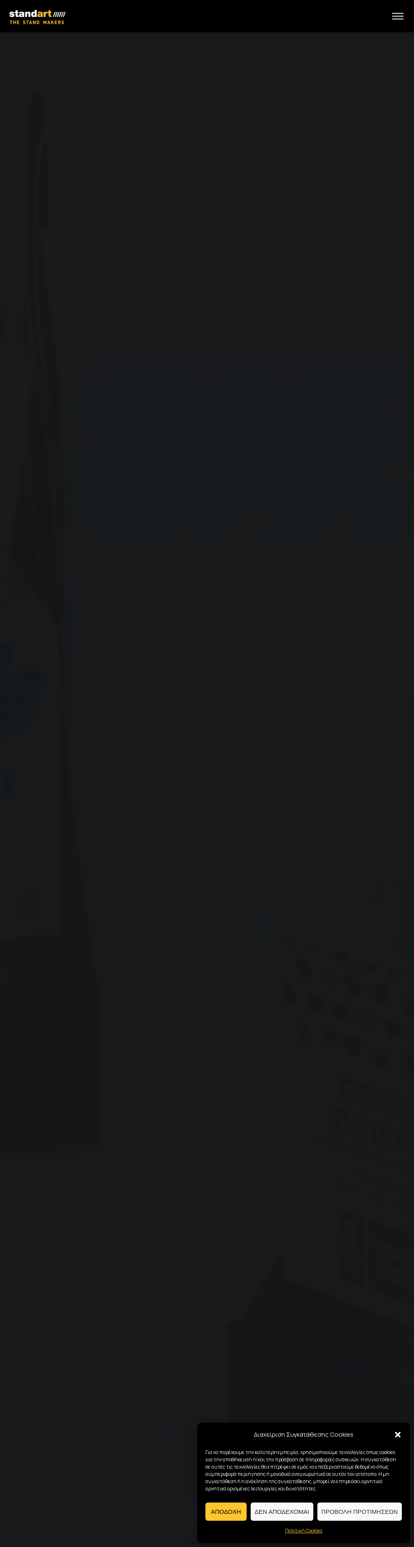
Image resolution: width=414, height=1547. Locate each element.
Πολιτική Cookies (303, 1530)
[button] (398, 1435)
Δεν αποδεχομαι (282, 1511)
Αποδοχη (226, 1511)
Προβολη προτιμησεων (359, 1511)
